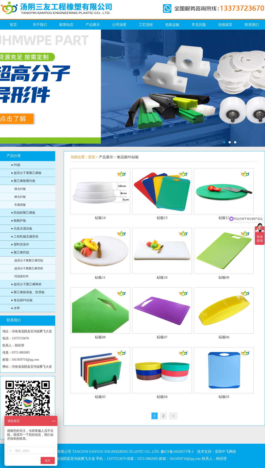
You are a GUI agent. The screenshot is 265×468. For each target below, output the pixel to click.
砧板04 (162, 397)
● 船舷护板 (18, 220)
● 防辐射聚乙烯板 (23, 212)
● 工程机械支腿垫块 (24, 236)
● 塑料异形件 (20, 244)
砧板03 (224, 397)
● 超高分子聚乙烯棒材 (26, 284)
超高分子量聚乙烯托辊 (28, 260)
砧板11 (100, 277)
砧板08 (100, 337)
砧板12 (224, 218)
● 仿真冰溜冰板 (21, 228)
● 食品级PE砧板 (22, 300)
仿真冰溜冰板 (132, 88)
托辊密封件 (21, 276)
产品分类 (14, 156)
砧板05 (100, 397)
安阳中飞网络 (225, 451)
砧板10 (162, 277)
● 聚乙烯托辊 (20, 252)
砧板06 (224, 337)
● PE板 (15, 165)
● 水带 (15, 308)
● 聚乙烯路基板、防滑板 (28, 292)
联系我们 (14, 320)
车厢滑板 (20, 204)
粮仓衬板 (20, 196)
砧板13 (162, 218)
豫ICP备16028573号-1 (177, 451)
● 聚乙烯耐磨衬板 (23, 181)
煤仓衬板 (20, 188)
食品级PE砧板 (128, 157)
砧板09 (224, 277)
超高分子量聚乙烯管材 (28, 268)
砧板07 (162, 337)
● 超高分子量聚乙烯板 (26, 173)
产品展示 (106, 157)
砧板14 (100, 218)
